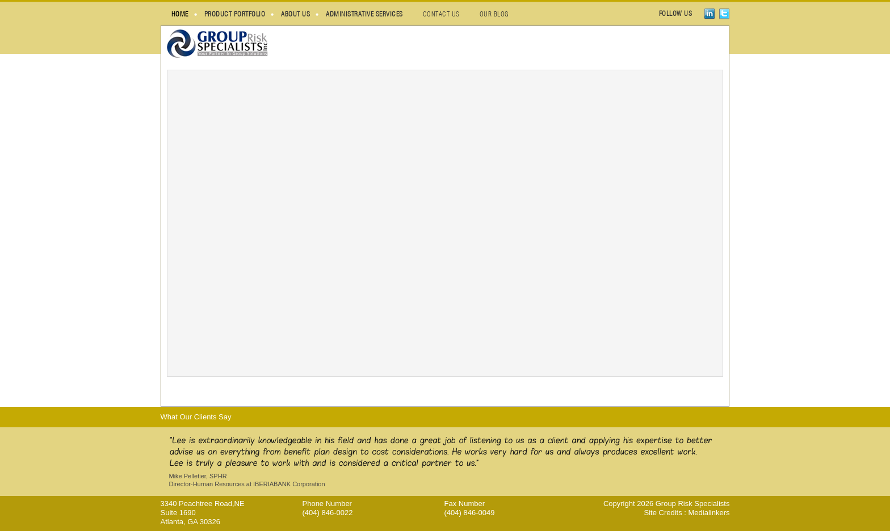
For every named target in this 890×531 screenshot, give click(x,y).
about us (295, 14)
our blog (494, 14)
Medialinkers (709, 512)
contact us (441, 14)
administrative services (364, 14)
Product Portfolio (235, 14)
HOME (179, 14)
